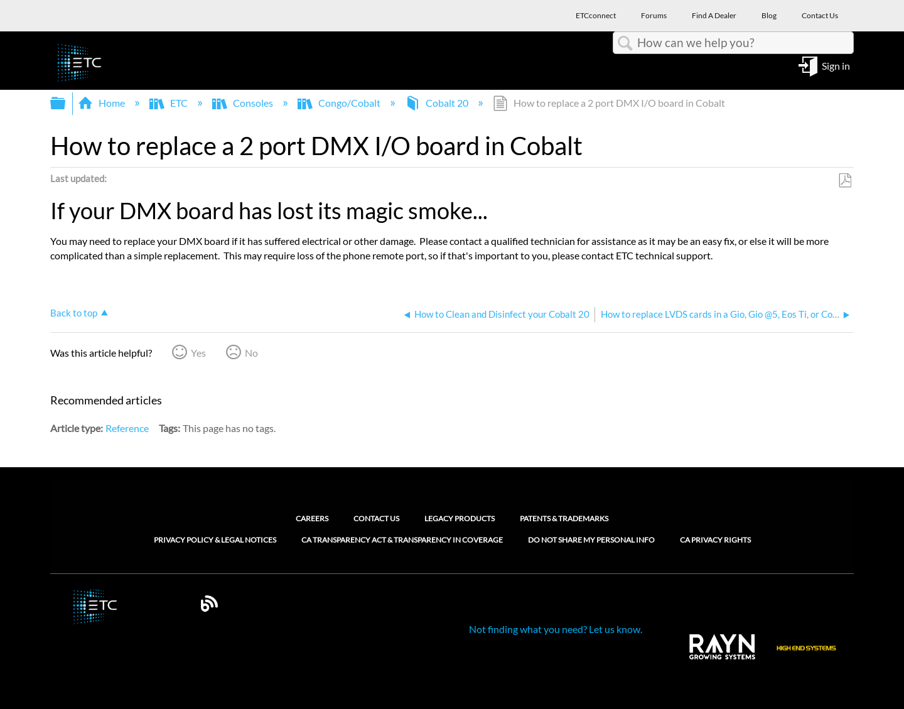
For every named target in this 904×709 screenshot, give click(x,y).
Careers (312, 518)
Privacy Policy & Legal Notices (215, 540)
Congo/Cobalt (340, 103)
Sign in (836, 65)
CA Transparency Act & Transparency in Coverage (402, 540)
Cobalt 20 (437, 103)
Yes (198, 353)
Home (102, 103)
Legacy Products (459, 518)
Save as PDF (844, 180)
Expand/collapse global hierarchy (66, 103)
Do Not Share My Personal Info (591, 540)
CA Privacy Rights (715, 540)
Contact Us (376, 518)
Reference (127, 428)
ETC (169, 103)
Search (625, 43)
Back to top (73, 312)
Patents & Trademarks (564, 518)
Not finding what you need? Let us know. (555, 629)
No (251, 353)
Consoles (243, 103)
